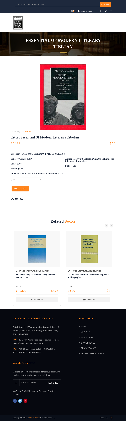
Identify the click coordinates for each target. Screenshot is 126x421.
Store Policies (88, 343)
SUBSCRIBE (53, 383)
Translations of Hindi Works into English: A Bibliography (88, 276)
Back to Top (106, 418)
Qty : (13, 180)
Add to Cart (37, 299)
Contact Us (87, 337)
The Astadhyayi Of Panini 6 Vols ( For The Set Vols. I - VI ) (35, 276)
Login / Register (86, 11)
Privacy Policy (88, 348)
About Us (85, 332)
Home (45, 57)
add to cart (20, 189)
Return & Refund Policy (92, 353)
